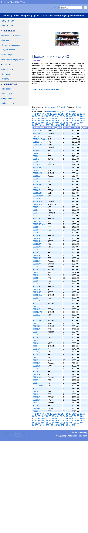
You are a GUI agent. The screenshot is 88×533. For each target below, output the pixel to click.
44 (39, 118)
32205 (35, 162)
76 (75, 120)
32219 (35, 405)
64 (42, 120)
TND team (82, 436)
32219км (36, 408)
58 (78, 118)
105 (55, 125)
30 (53, 116)
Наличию (71, 112)
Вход (84, 19)
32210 (35, 272)
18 (73, 114)
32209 (35, 250)
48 (50, 118)
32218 (35, 391)
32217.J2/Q (38, 386)
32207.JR (37, 221)
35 (67, 116)
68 (53, 120)
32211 (35, 298)
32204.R (36, 159)
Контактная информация (54, 16)
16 (67, 114)
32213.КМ (37, 320)
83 (42, 123)
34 (64, 116)
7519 (35, 403)
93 (69, 123)
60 (83, 118)
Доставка (6, 74)
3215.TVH (37, 145)
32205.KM (37, 173)
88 (56, 123)
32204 (35, 156)
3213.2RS (37, 133)
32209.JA (37, 258)
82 (39, 123)
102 (43, 125)
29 (50, 116)
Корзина (5, 40)
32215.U (36, 357)
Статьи (7, 64)
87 (53, 123)
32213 (35, 318)
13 (59, 114)
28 (47, 116)
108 (66, 125)
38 (75, 116)
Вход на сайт (8, 21)
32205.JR (37, 167)
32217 (35, 380)
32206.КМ (37, 184)
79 (83, 120)
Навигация (9, 30)
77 (78, 120)
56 (72, 118)
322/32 (36, 150)
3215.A (36, 136)
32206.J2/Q (38, 196)
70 (58, 120)
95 (75, 123)
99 (33, 125)
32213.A (36, 329)
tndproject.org (8, 103)
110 (73, 125)
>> (77, 125)
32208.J (36, 241)
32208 (35, 227)
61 (33, 120)
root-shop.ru (7, 93)
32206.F (36, 190)
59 (81, 118)
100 (36, 125)
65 (44, 120)
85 (47, 123)
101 (40, 125)
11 (54, 114)
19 (75, 114)
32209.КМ (37, 261)
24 (36, 116)
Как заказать (7, 69)
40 (81, 116)
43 (36, 118)
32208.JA (37, 244)
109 (69, 125)
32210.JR (37, 292)
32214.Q (36, 352)
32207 (35, 207)
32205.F (36, 164)
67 (50, 120)
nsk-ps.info (6, 89)
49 (53, 118)
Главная (6, 16)
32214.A (36, 349)
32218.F (36, 397)
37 (72, 116)
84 (44, 123)
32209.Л (36, 267)
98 (83, 123)
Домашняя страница (11, 35)
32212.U (36, 315)
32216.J (36, 366)
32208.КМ (37, 247)
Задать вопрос (8, 50)
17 (70, 114)
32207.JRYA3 (39, 224)
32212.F (36, 309)
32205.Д (36, 176)
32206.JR (37, 199)
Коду (59, 112)
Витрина (25, 16)
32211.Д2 (37, 303)
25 (39, 116)
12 (56, 114)
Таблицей (61, 107)
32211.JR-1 (38, 301)
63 (39, 120)
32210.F (36, 286)
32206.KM (37, 201)
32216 (35, 369)
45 (42, 118)
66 (47, 120)
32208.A (36, 238)
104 (51, 125)
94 (72, 123)
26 (42, 116)
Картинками (50, 107)
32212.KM (37, 312)
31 (56, 116)
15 (65, 114)
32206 (35, 179)
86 (50, 123)
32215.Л (36, 363)
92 (67, 123)
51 (58, 118)
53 (64, 118)
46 (44, 118)
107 (62, 125)
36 (69, 116)
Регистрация (7, 25)
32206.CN (37, 193)
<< (33, 114)
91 (64, 123)
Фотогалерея (8, 54)
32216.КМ (37, 377)
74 (69, 120)
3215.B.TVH (38, 142)
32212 (35, 306)
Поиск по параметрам (11, 45)
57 (75, 118)
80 (33, 123)
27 (44, 116)
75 (72, 120)
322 (34, 147)
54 (67, 118)
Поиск (16, 16)
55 (69, 118)
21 (81, 114)
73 (67, 120)
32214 (35, 332)
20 (78, 114)
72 (64, 120)
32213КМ (37, 326)
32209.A (36, 255)
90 (61, 123)
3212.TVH (37, 130)
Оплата (5, 79)
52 (61, 118)
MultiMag (83, 432)
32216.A (36, 374)
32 (58, 116)
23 (33, 116)
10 (51, 114)
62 (36, 120)
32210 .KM (37, 295)
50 (56, 118)
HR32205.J (38, 170)
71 (61, 120)
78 (81, 120)
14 (62, 114)
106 (58, 125)
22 (83, 114)
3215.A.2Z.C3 (39, 139)
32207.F (36, 218)
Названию (51, 112)
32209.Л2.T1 (38, 269)
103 (47, 125)
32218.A (36, 400)
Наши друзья (10, 84)
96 (78, 123)
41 (83, 116)
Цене (63, 112)
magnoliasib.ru (8, 98)
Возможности (77, 16)
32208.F (36, 235)
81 (36, 123)
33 (61, 116)
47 (47, 118)
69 (56, 120)
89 (58, 123)
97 (81, 123)
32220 (35, 411)
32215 (35, 354)
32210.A (36, 289)
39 (78, 116)
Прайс (36, 16)
